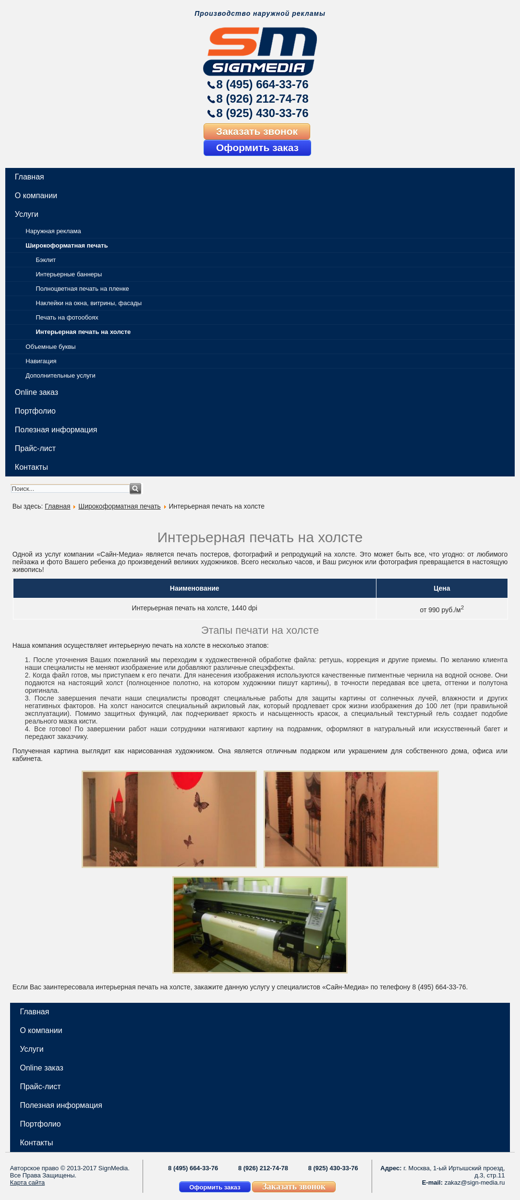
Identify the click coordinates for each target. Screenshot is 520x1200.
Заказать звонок (257, 131)
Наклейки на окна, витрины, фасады (89, 303)
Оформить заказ (257, 147)
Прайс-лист (35, 448)
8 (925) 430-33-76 (262, 113)
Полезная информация (56, 430)
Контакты (31, 467)
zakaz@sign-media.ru (475, 1182)
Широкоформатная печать (66, 245)
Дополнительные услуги (60, 375)
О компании (36, 195)
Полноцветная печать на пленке (82, 288)
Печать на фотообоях (67, 317)
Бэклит (46, 259)
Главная (29, 177)
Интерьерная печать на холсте (83, 331)
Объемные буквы (50, 346)
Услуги (26, 214)
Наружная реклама (53, 231)
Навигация (40, 361)
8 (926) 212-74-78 (262, 98)
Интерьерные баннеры (69, 274)
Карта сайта (27, 1182)
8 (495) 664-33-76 (262, 84)
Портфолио (35, 411)
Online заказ (36, 392)
